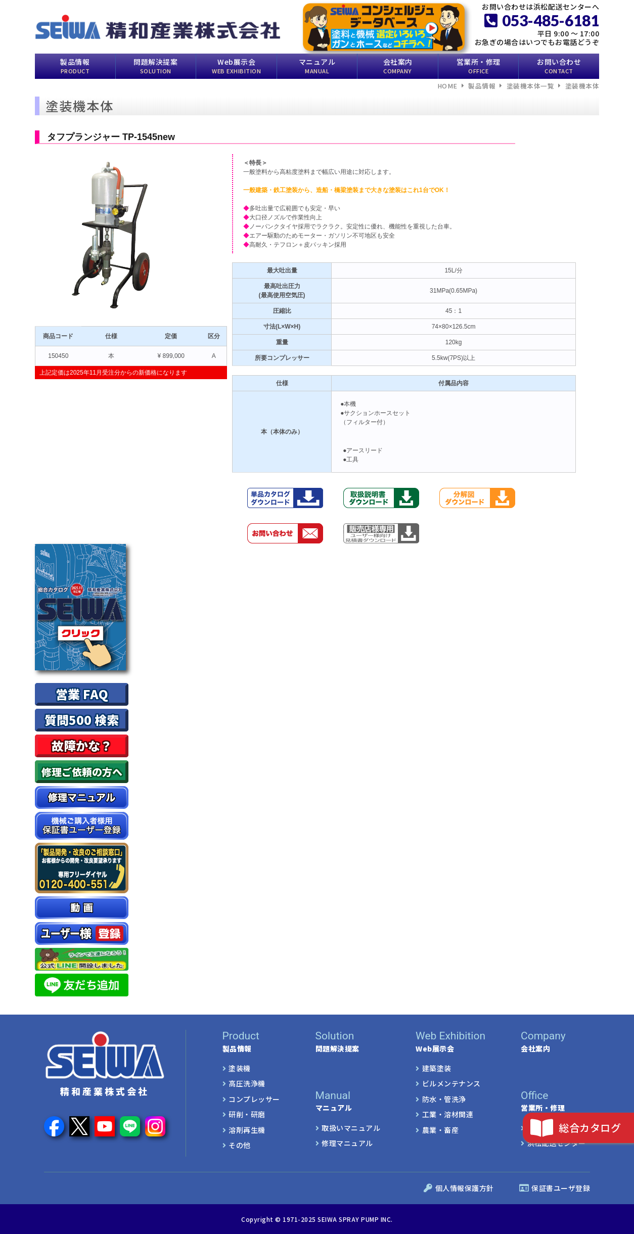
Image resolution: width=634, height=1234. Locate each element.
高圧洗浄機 (247, 1083)
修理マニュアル (347, 1142)
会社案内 (398, 65)
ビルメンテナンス (451, 1083)
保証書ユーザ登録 (555, 1188)
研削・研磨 (247, 1114)
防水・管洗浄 (444, 1098)
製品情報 (74, 65)
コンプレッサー (254, 1098)
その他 (240, 1144)
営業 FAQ (82, 694)
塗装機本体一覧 (531, 85)
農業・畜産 (440, 1129)
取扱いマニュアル (351, 1127)
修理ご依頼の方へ (81, 771)
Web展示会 (236, 65)
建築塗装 (436, 1068)
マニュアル (317, 65)
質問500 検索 (81, 719)
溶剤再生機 (247, 1129)
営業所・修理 (479, 65)
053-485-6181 (541, 20)
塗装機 (240, 1068)
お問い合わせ (559, 65)
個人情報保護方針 (459, 1188)
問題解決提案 (155, 65)
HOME (447, 85)
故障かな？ (82, 745)
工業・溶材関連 (448, 1114)
